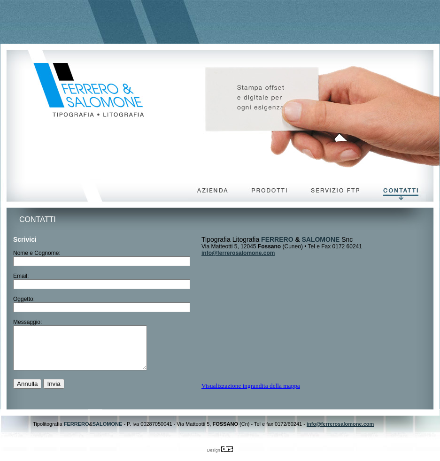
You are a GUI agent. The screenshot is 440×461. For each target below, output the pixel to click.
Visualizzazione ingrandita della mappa (250, 385)
